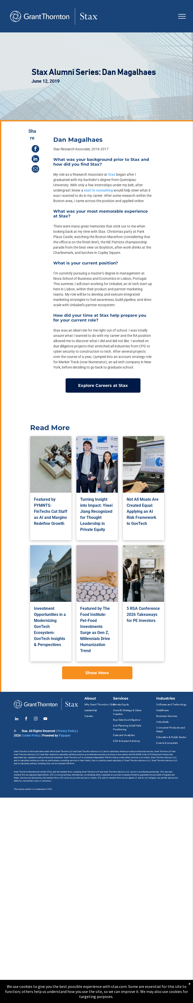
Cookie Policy (31, 735)
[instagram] (35, 719)
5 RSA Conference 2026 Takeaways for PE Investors (143, 614)
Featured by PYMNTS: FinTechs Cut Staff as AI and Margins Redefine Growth (50, 511)
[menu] (181, 16)
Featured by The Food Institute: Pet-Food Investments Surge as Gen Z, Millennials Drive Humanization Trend (95, 629)
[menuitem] (100, 704)
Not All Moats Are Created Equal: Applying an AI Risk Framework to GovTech (143, 511)
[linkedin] (16, 719)
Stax (111, 174)
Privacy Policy (66, 731)
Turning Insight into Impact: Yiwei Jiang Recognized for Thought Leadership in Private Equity (96, 514)
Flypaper (64, 735)
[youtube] (45, 719)
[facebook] (26, 719)
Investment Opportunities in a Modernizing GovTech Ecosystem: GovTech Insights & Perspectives (50, 626)
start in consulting (98, 190)
